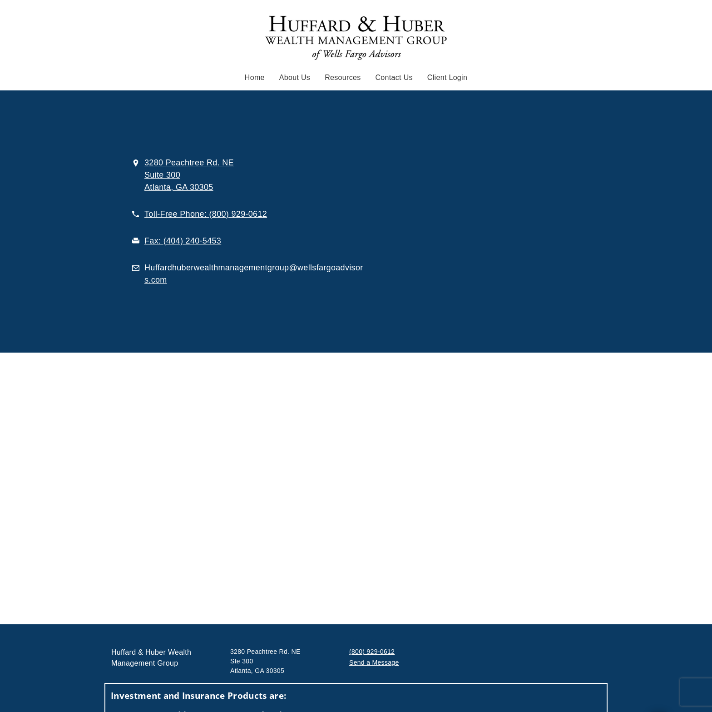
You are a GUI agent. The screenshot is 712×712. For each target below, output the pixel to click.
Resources (343, 77)
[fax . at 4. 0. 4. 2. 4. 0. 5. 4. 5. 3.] (182, 240)
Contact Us (394, 77)
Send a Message (374, 662)
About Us (294, 77)
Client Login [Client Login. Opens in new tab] (447, 77)
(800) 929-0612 (372, 651)
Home (255, 77)
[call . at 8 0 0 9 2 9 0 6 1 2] (205, 214)
